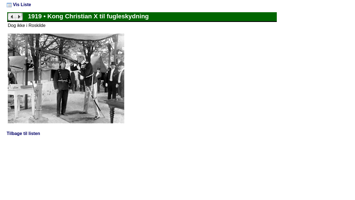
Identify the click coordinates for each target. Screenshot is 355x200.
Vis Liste (19, 4)
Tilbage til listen (23, 133)
